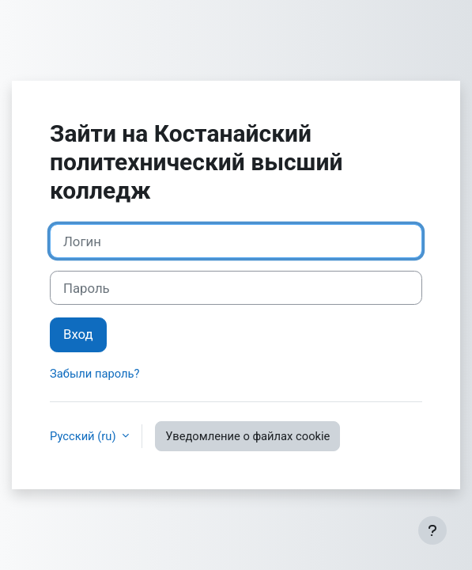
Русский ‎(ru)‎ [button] (84, 436)
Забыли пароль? (94, 374)
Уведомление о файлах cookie (247, 436)
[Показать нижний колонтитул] (432, 530)
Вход (78, 334)
